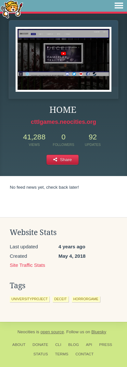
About (19, 344)
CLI (58, 344)
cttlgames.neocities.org (63, 122)
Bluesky (98, 331)
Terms (61, 354)
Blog (73, 344)
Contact (84, 354)
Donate (40, 344)
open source (52, 331)
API (89, 344)
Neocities (26, 331)
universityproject (29, 299)
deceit (60, 299)
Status (40, 354)
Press (105, 344)
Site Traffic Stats (27, 265)
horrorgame (86, 299)
